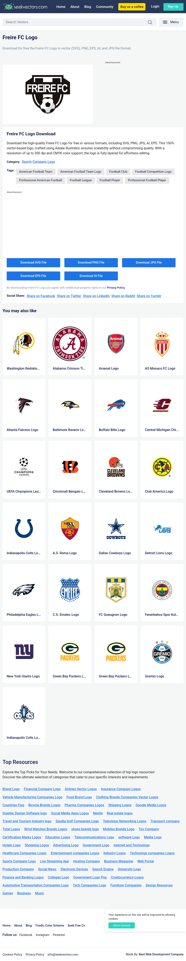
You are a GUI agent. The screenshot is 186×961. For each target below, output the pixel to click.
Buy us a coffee (131, 7)
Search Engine (102, 869)
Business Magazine (118, 861)
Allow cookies (121, 925)
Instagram (42, 935)
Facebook (25, 935)
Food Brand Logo (79, 797)
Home (60, 7)
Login (155, 6)
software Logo (129, 837)
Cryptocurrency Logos (127, 877)
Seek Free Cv (76, 925)
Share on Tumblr (149, 296)
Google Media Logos (151, 805)
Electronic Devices (74, 869)
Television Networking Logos (124, 821)
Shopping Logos (37, 845)
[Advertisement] (144, 94)
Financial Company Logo (42, 789)
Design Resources (159, 885)
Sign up (173, 6)
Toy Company (149, 829)
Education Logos (57, 837)
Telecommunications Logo (94, 837)
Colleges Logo (58, 877)
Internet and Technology (131, 845)
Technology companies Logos (152, 853)
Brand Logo (11, 789)
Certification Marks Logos (22, 837)
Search (152, 22)
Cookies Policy (12, 954)
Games (8, 893)
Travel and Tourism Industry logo (27, 821)
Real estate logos (120, 813)
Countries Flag (13, 805)
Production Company (18, 869)
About (74, 7)
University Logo (129, 869)
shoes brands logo (85, 829)
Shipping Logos (119, 805)
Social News (47, 869)
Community (104, 7)
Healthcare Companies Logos (25, 853)
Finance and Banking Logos (23, 877)
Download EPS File (33, 276)
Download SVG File (33, 262)
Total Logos (11, 829)
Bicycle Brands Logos (44, 805)
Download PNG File (91, 262)
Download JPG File (149, 262)
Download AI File (91, 276)
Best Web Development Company (161, 954)
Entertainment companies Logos (75, 853)
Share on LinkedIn (96, 296)
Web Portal (145, 861)
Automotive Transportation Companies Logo (36, 885)
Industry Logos (114, 853)
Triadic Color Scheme (49, 925)
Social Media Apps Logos (70, 813)
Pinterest (59, 935)
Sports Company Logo (38, 162)
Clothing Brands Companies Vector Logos (127, 797)
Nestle (98, 813)
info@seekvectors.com (63, 954)
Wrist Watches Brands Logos (45, 829)
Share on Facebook (41, 296)
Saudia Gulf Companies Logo (77, 821)
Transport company (165, 821)
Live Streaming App (54, 861)
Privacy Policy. (116, 287)
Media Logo (153, 837)
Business (24, 893)
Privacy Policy (35, 954)
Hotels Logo (11, 845)
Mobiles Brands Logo (119, 829)
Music (39, 893)
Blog (87, 7)
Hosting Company (86, 861)
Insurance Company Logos (121, 789)
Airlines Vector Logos (81, 789)
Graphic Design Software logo (25, 813)
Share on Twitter (69, 296)
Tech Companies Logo (89, 885)
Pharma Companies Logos (84, 805)
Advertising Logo (66, 845)
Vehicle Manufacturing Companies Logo (32, 797)
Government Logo (96, 845)
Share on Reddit (123, 296)
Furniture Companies (125, 885)
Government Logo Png (90, 877)
